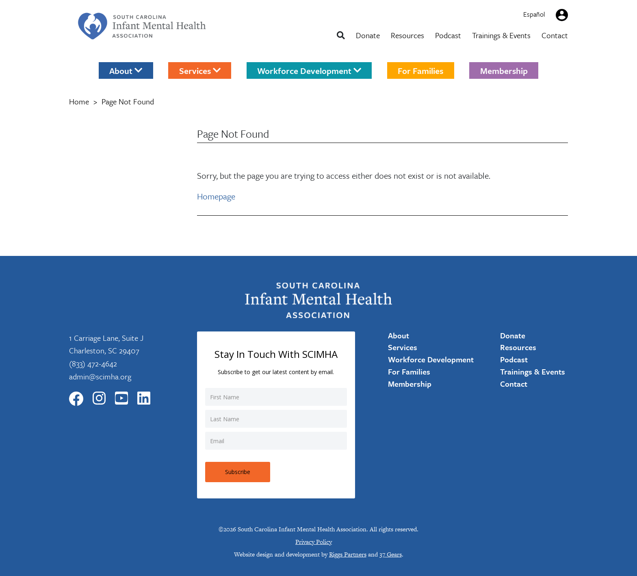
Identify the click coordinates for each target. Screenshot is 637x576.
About (125, 70)
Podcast (448, 35)
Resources (407, 35)
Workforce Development (309, 70)
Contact (555, 35)
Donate (368, 35)
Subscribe (237, 472)
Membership (504, 70)
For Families (420, 70)
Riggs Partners (347, 554)
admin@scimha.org (100, 376)
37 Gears (390, 554)
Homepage (216, 196)
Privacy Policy (313, 541)
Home (79, 101)
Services (200, 70)
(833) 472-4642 (93, 363)
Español (534, 14)
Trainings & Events (501, 35)
